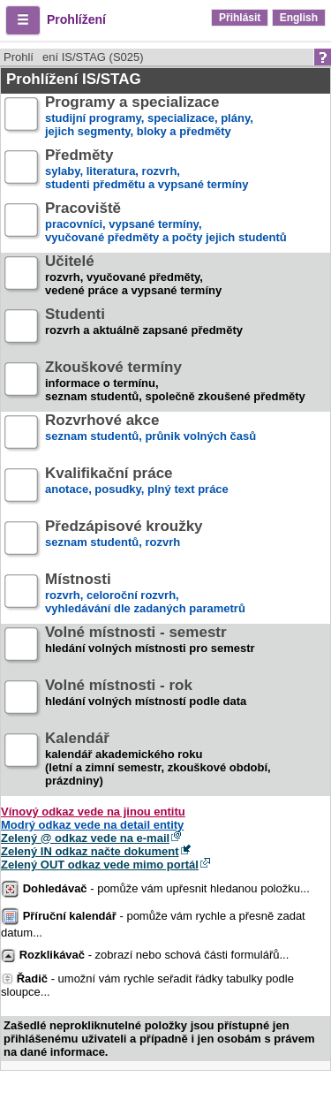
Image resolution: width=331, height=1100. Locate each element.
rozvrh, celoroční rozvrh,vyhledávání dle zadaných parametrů (145, 594)
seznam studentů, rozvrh (124, 541)
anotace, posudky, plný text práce (137, 488)
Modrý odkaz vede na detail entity (92, 824)
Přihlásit (239, 17)
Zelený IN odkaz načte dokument (90, 851)
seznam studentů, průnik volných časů (150, 435)
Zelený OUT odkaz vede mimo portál (100, 864)
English (299, 17)
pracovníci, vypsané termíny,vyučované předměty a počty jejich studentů (166, 223)
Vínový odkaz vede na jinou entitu (93, 811)
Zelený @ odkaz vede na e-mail (85, 838)
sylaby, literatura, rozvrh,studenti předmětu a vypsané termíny (146, 170)
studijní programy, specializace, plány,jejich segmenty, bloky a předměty (149, 117)
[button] (23, 20)
